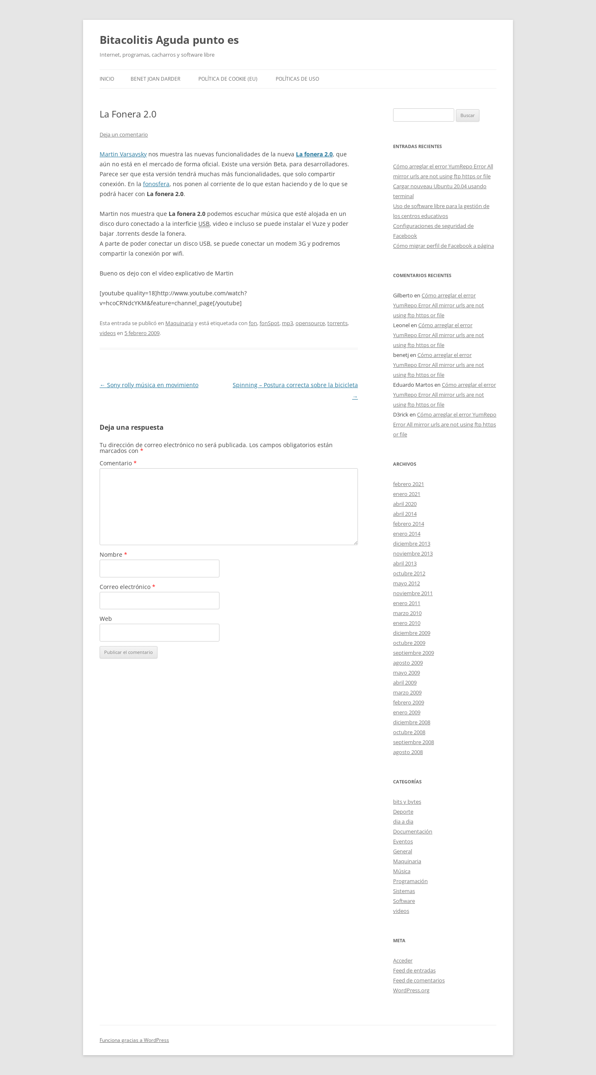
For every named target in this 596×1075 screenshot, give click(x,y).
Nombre (113, 554)
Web (106, 618)
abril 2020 (405, 504)
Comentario (118, 463)
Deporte (403, 811)
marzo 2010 (407, 613)
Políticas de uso (297, 78)
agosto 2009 (408, 662)
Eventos (403, 841)
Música (401, 871)
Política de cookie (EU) (227, 78)
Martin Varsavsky (123, 154)
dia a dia (403, 821)
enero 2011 (406, 603)
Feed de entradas (414, 970)
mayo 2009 (406, 672)
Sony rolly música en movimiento (149, 385)
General (402, 851)
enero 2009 (406, 712)
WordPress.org (411, 990)
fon (253, 323)
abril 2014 (405, 513)
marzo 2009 (407, 692)
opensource (310, 323)
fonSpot (269, 323)
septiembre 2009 (413, 652)
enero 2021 (406, 494)
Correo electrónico (127, 587)
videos (108, 333)
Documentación (412, 831)
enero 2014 (406, 533)
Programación (410, 881)
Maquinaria (179, 323)
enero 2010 (406, 623)
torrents (337, 323)
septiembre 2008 (413, 742)
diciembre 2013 (411, 543)
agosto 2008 (408, 752)
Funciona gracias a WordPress (134, 1040)
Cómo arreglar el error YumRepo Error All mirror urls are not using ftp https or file (438, 305)
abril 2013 (405, 563)
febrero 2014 (408, 523)
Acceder (402, 960)
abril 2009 (405, 682)
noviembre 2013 (413, 553)
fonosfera (156, 184)
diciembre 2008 (411, 722)
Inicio (107, 78)
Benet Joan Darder (155, 78)
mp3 (287, 323)
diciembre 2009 (411, 633)
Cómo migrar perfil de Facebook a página (443, 245)
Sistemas (404, 891)
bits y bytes (407, 801)
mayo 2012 (406, 583)
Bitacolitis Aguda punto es (169, 39)
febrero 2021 (408, 484)
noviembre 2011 (413, 593)
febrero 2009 (408, 702)
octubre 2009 (409, 642)
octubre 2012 (409, 573)
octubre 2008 (409, 732)
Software (404, 901)
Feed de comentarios (419, 980)
